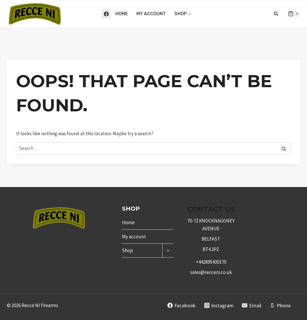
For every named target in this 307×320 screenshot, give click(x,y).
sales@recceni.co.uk (211, 272)
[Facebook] (106, 14)
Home (121, 13)
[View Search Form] (276, 13)
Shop (127, 250)
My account (151, 13)
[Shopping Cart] (291, 14)
